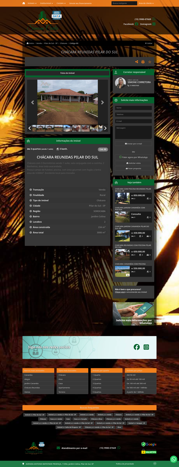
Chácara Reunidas (32, 387)
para (87, 415)
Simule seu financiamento (80, 3)
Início (30, 43)
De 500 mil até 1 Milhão (137, 387)
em (34, 415)
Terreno (62, 392)
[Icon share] (131, 24)
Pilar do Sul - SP (50, 43)
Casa (61, 383)
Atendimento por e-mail (72, 448)
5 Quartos (97, 392)
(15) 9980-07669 (143, 19)
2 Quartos (97, 379)
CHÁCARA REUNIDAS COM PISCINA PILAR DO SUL (133, 246)
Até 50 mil (131, 375)
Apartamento (64, 387)
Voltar (148, 43)
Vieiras (27, 392)
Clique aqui (120, 292)
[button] (33, 102)
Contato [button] (60, 3)
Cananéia (28, 375)
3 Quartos (97, 383)
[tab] (35, 73)
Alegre (27, 379)
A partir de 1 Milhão (135, 392)
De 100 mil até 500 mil (136, 383)
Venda (39, 43)
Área (61, 379)
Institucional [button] (45, 3)
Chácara (63, 43)
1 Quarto (96, 375)
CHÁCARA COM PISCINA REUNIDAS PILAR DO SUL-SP (133, 190)
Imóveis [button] (31, 3)
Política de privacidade (125, 464)
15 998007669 (133, 85)
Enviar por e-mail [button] (133, 143)
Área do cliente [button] (145, 3)
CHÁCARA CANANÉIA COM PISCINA (130, 264)
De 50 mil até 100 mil (136, 379)
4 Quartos (97, 387)
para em (62, 415)
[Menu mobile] (23, 3)
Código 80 (74, 43)
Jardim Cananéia (31, 383)
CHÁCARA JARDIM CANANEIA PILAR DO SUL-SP (132, 227)
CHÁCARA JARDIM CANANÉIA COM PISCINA (130, 208)
